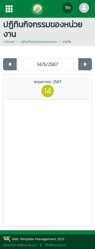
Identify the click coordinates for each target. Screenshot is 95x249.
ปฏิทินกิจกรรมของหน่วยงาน (38, 41)
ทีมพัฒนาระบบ (55, 245)
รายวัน (67, 41)
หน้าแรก (9, 41)
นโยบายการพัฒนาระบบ (20, 245)
